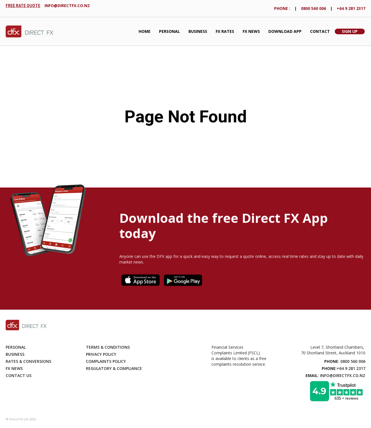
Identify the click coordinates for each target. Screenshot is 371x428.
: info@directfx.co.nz (335, 375)
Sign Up (350, 31)
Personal (169, 31)
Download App (285, 31)
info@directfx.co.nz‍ (67, 5)
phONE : (282, 8)
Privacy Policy (101, 354)
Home (144, 31)
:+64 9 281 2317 (343, 368)
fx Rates (225, 31)
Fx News (14, 368)
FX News (251, 31)
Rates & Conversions (28, 361)
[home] (30, 31)
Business (197, 31)
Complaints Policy (106, 361)
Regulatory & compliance (114, 368)
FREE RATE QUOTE (23, 5)
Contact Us (18, 375)
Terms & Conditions (108, 347)
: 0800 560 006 (344, 361)
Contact (320, 31)
